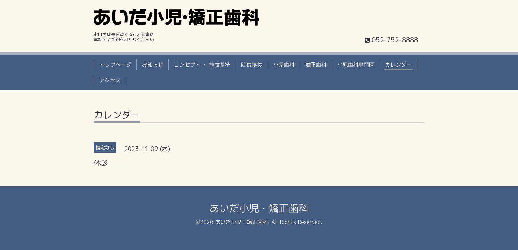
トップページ (115, 64)
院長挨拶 (251, 64)
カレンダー (398, 64)
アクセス (110, 80)
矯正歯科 (315, 64)
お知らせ (152, 64)
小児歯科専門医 (355, 64)
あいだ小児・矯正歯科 (259, 208)
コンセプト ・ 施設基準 (202, 64)
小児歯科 (283, 64)
